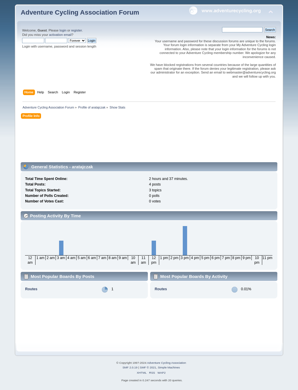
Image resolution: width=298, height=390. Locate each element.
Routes (31, 289)
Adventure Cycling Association (166, 362)
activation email (60, 34)
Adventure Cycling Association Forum (80, 12)
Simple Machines (169, 367)
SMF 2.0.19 (130, 367)
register (76, 30)
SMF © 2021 (148, 367)
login (62, 30)
